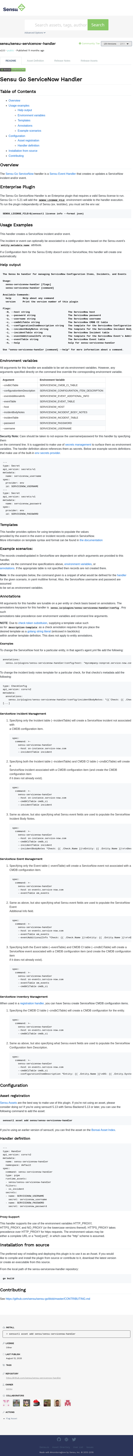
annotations (7, 568)
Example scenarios (29, 130)
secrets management (78, 444)
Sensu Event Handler (63, 173)
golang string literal (39, 631)
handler (121, 575)
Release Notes (62, 60)
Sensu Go (12, 173)
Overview (14, 100)
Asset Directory (61, 1447)
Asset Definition (35, 60)
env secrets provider (47, 453)
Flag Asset (11, 1418)
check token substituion (32, 623)
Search (97, 25)
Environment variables (31, 115)
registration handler (32, 1003)
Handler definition (29, 145)
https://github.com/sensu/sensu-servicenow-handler (33, 1378)
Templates (24, 120)
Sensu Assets (8, 1102)
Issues (89, 1447)
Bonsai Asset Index (103, 1129)
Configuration (17, 135)
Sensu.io (44, 1447)
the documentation (91, 540)
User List (78, 1447)
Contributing (16, 155)
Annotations (25, 125)
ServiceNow (26, 173)
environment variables (78, 564)
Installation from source (23, 150)
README (11, 60)
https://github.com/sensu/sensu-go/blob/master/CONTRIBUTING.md (48, 1298)
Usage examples (19, 105)
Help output (25, 110)
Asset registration (28, 140)
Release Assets (89, 60)
